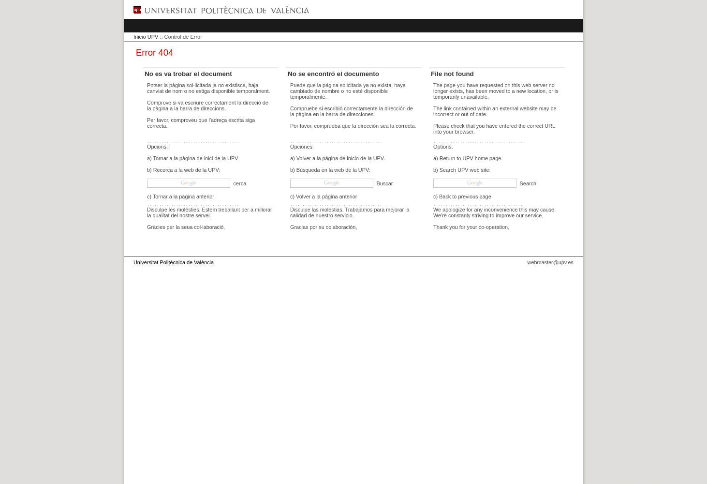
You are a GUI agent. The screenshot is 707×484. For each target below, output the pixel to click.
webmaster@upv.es (551, 262)
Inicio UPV (145, 37)
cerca (239, 183)
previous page (474, 196)
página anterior (339, 196)
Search (527, 183)
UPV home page (481, 158)
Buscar (384, 183)
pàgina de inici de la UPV (208, 158)
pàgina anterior (196, 196)
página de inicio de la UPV (353, 158)
